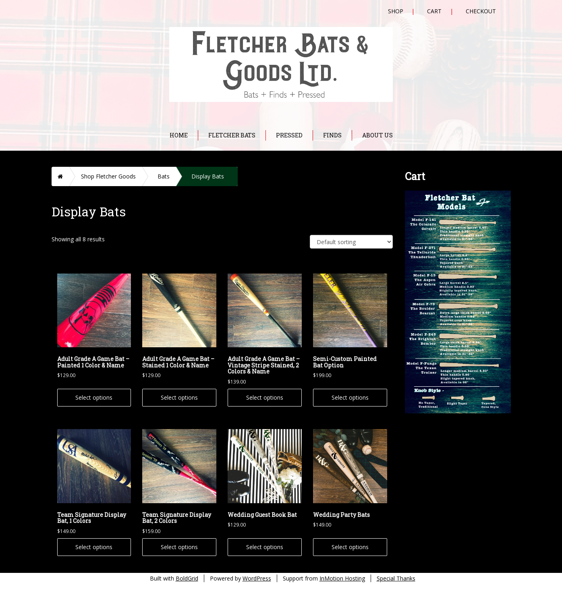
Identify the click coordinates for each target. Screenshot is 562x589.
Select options (93, 397)
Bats (164, 176)
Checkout (481, 11)
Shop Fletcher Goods (108, 176)
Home (179, 135)
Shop (395, 11)
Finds (332, 135)
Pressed (289, 135)
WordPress (257, 578)
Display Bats (207, 176)
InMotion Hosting (342, 578)
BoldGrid (187, 578)
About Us (377, 135)
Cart (434, 11)
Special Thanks (396, 578)
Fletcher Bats (231, 135)
